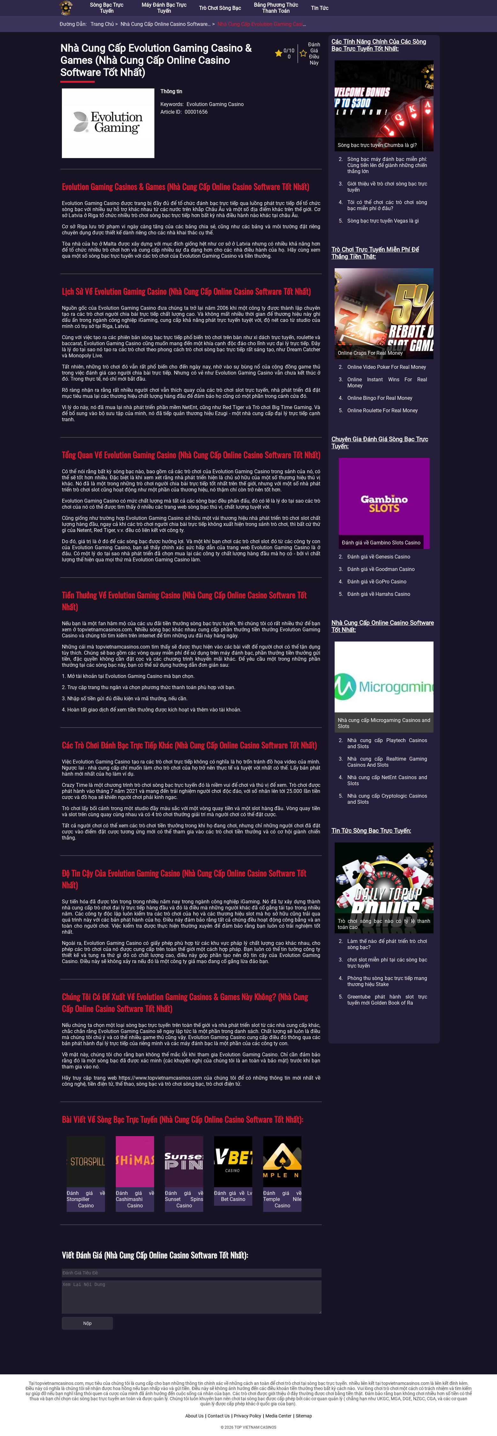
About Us (194, 1415)
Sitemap (304, 1415)
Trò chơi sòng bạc (220, 8)
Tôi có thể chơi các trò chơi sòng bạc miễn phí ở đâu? (387, 205)
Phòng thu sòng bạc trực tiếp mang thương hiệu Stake (387, 981)
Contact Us (219, 1415)
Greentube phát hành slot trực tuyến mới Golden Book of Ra (387, 1000)
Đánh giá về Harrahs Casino (378, 594)
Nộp (87, 1323)
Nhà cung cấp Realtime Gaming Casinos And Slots (387, 762)
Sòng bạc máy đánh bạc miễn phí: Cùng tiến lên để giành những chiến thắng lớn (387, 165)
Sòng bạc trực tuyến (106, 8)
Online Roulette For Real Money (382, 410)
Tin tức (319, 8)
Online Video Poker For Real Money (386, 367)
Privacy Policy (247, 1415)
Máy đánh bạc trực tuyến (164, 8)
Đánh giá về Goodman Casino (381, 569)
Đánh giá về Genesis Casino (378, 557)
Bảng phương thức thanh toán (276, 8)
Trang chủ (102, 24)
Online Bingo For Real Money (379, 398)
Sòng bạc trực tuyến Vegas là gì (383, 221)
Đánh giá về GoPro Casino (376, 582)
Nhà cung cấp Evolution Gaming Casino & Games (274, 24)
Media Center (278, 1415)
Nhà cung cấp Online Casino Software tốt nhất (174, 24)
